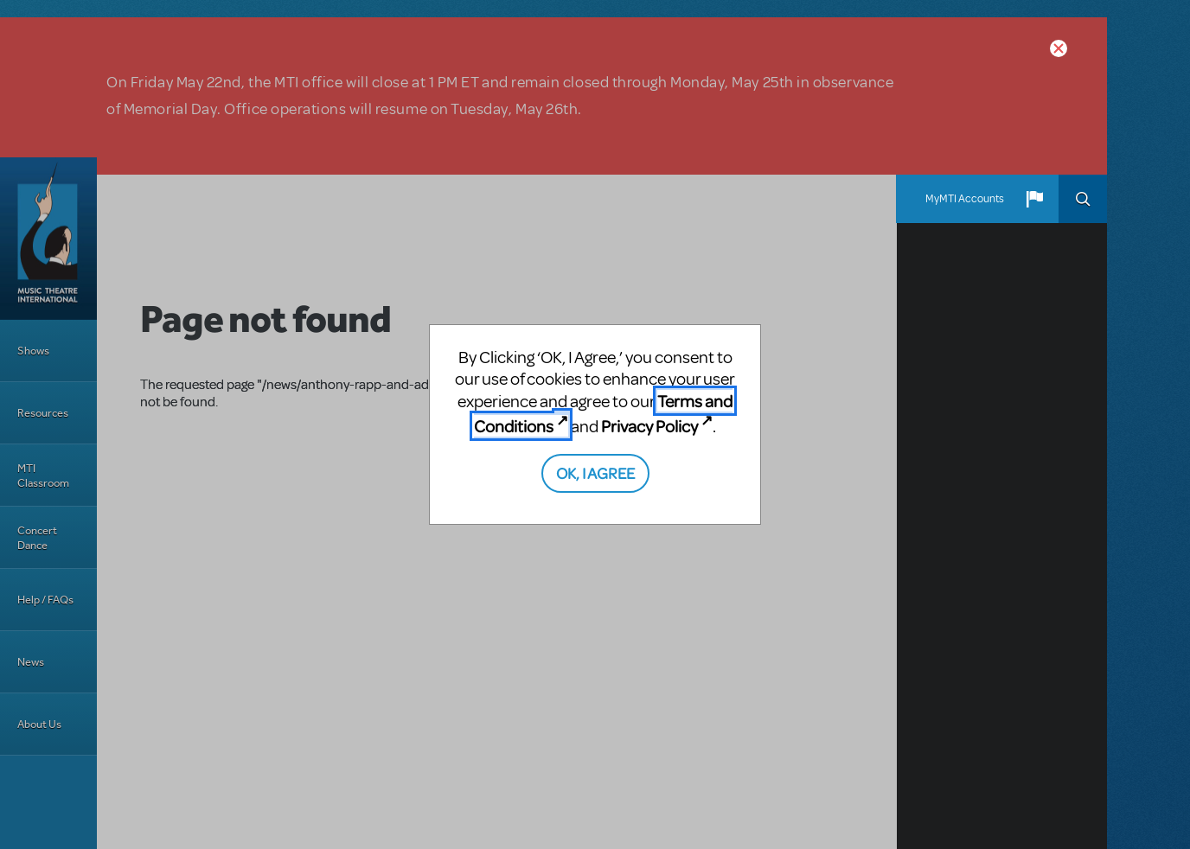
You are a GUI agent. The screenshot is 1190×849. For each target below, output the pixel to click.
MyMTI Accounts (964, 199)
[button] (1034, 199)
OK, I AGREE (595, 472)
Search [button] (1083, 199)
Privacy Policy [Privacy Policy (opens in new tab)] (649, 426)
